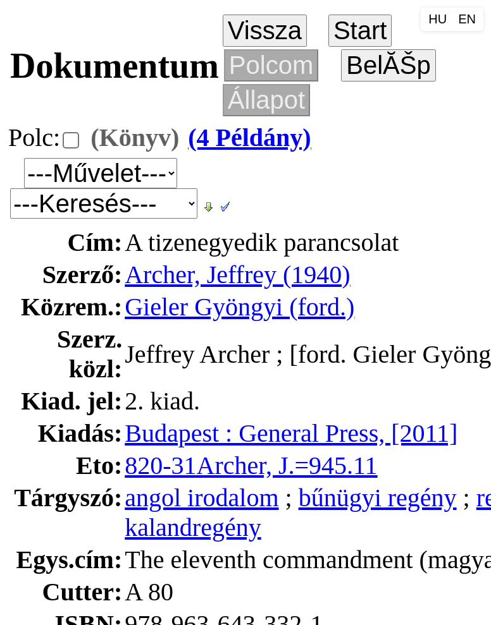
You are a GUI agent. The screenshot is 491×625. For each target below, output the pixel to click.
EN (467, 19)
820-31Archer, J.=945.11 (251, 465)
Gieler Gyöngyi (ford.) (239, 307)
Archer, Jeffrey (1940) (237, 274)
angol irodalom (201, 497)
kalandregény (193, 527)
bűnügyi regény (378, 497)
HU (437, 19)
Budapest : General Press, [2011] (291, 433)
